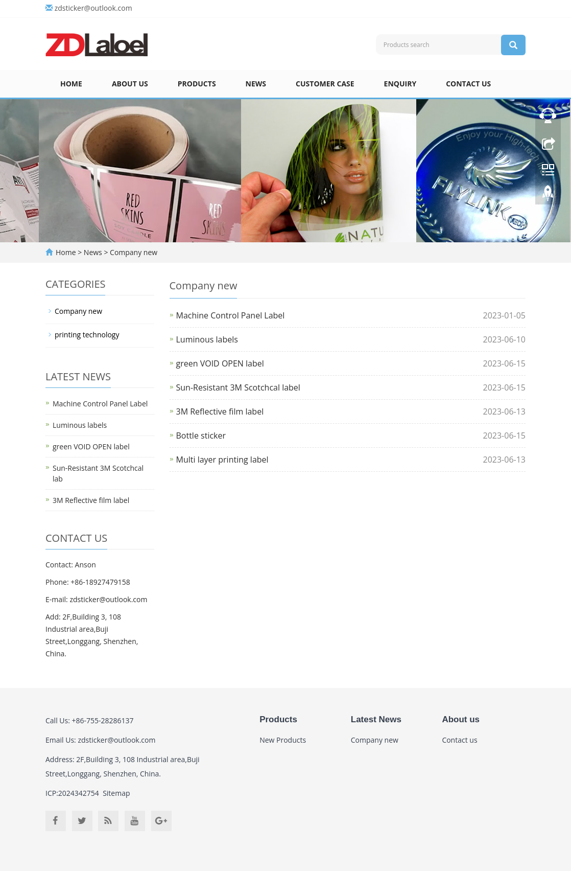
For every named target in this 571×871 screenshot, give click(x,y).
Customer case (325, 83)
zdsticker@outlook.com (93, 8)
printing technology (87, 334)
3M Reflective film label (220, 411)
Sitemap (116, 793)
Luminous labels (207, 339)
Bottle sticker (201, 435)
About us (130, 83)
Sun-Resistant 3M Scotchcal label (238, 387)
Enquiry (400, 83)
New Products (282, 740)
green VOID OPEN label (220, 363)
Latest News (376, 719)
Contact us (468, 83)
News (256, 83)
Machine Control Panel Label (230, 315)
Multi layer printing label (222, 459)
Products (197, 83)
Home (71, 83)
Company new (132, 252)
